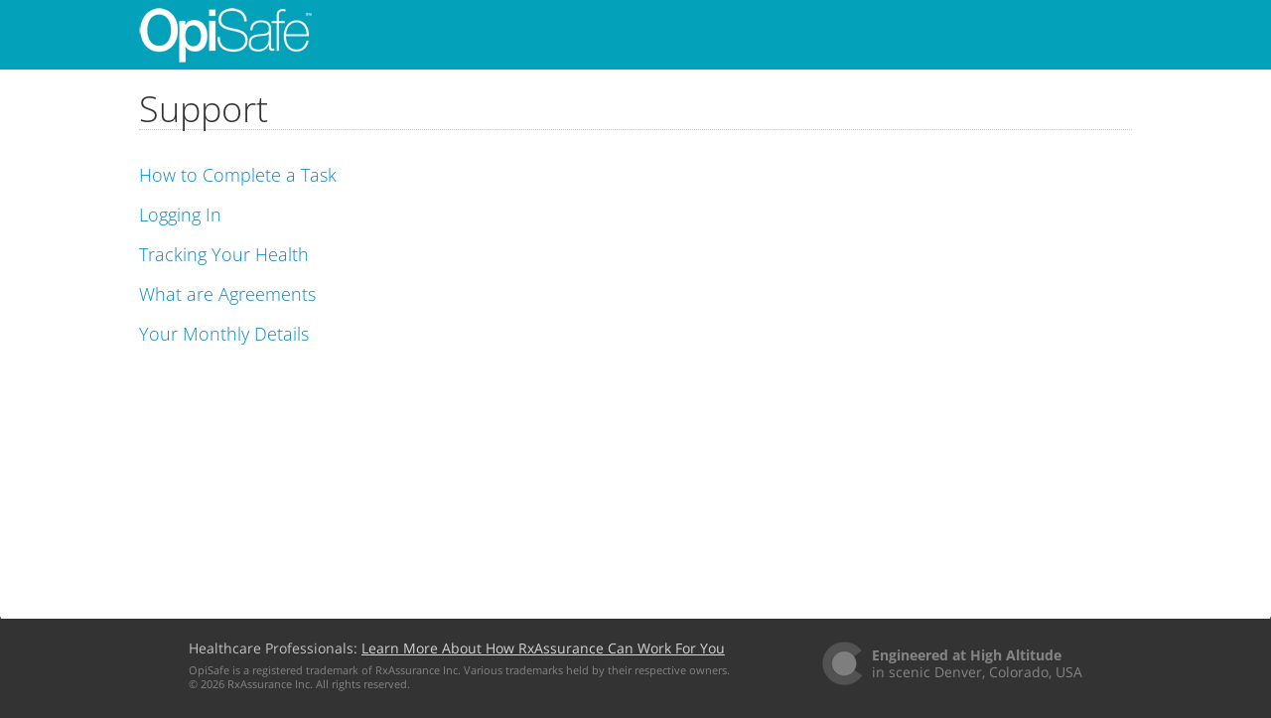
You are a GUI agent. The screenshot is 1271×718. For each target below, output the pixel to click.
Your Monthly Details (224, 334)
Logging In (180, 214)
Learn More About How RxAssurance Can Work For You (543, 648)
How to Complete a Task (238, 175)
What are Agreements (227, 294)
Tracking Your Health (224, 254)
